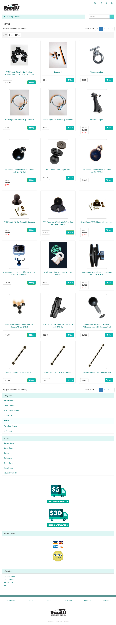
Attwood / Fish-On (10, 473)
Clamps (6, 453)
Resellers (68, 600)
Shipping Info (8, 582)
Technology (11, 600)
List (11, 35)
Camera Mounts (9, 405)
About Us (87, 600)
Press (49, 600)
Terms (31, 600)
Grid (17, 35)
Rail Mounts (8, 458)
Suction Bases (9, 443)
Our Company (9, 579)
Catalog (10, 17)
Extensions (8, 415)
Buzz (5, 585)
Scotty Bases (8, 463)
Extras (17, 17)
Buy (31, 82)
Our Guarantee (9, 576)
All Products (8, 431)
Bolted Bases (8, 448)
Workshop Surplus (10, 426)
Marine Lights (9, 400)
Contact (106, 600)
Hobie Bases (8, 468)
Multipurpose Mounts (11, 410)
